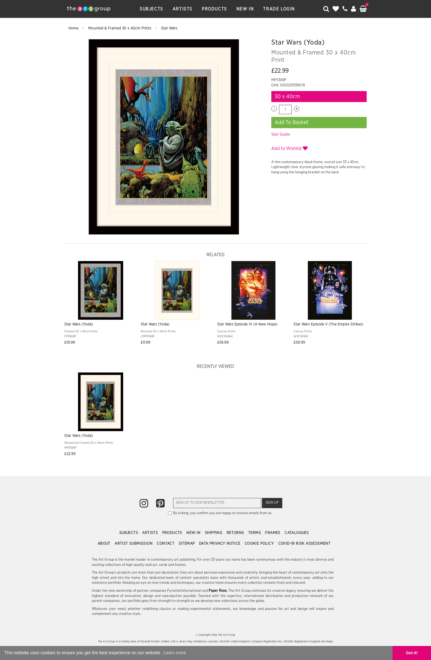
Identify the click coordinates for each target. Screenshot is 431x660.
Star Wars (169, 28)
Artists (182, 9)
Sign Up (272, 503)
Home (73, 28)
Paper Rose (217, 591)
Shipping (214, 533)
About (105, 544)
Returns (235, 533)
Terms (255, 533)
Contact (166, 544)
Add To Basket (291, 122)
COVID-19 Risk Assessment (304, 544)
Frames (273, 533)
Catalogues (296, 533)
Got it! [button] (412, 653)
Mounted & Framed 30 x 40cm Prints (120, 28)
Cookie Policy (260, 544)
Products (214, 9)
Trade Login (279, 9)
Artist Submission (134, 544)
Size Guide (280, 134)
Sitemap (187, 544)
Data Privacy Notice (220, 544)
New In (245, 9)
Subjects (151, 9)
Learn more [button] (175, 652)
